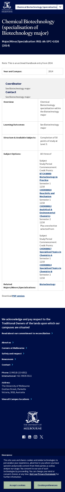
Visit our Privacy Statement (43, 474)
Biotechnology (47, 284)
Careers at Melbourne (13, 347)
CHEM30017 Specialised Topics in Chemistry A (50, 252)
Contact (6, 364)
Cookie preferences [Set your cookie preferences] (47, 485)
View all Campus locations (15, 399)
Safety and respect (12, 353)
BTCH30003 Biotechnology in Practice (49, 177)
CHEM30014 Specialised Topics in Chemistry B (50, 268)
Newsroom (7, 359)
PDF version (18, 295)
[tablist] (39, 7)
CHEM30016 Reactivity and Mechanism (47, 193)
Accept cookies (17, 485)
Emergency (7, 455)
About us (6, 342)
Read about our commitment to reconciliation (26, 333)
